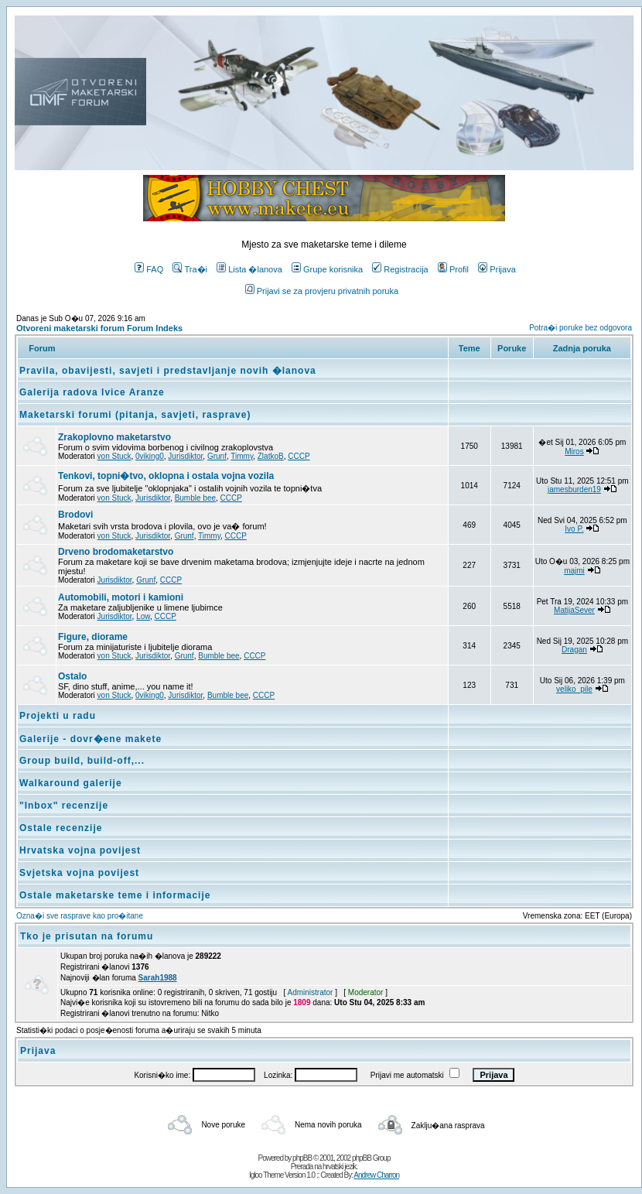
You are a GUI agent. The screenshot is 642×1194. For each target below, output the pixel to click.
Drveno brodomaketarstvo (115, 551)
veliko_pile (574, 689)
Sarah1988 (157, 977)
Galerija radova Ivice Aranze (92, 392)
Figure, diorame (93, 636)
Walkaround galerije (70, 783)
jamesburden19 (574, 489)
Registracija (400, 269)
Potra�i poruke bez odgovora (580, 327)
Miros (574, 451)
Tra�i (189, 269)
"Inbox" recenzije (63, 805)
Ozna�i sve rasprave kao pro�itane (79, 916)
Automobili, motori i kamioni (120, 597)
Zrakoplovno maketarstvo (114, 437)
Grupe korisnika (327, 269)
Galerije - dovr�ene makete (90, 739)
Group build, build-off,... (82, 760)
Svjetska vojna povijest (79, 872)
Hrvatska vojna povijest (80, 850)
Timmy (242, 456)
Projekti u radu (57, 715)
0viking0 (149, 456)
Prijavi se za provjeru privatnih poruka (321, 291)
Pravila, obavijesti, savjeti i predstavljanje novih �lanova (167, 370)
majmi (574, 570)
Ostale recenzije (60, 828)
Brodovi (75, 514)
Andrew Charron (376, 1175)
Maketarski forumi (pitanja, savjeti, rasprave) (135, 414)
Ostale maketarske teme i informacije (114, 895)
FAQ (149, 269)
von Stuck (114, 456)
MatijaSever (574, 610)
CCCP (298, 456)
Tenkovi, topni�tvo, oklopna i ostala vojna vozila (166, 475)
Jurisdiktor (185, 456)
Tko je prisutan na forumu (86, 936)
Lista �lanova (249, 269)
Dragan (574, 649)
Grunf (217, 456)
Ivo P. (574, 529)
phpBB (302, 1158)
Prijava (497, 269)
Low (143, 616)
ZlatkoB (271, 456)
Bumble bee (195, 498)
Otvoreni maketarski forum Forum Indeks (99, 328)
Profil (453, 269)
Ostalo (72, 676)
